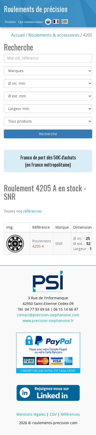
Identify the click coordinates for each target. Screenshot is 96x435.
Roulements (56, 21)
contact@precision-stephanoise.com (48, 314)
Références (70, 414)
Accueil (18, 35)
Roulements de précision (35, 9)
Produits (10, 22)
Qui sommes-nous (30, 22)
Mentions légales (31, 414)
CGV (53, 414)
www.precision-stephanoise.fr (48, 320)
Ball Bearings (65, 21)
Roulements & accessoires (53, 35)
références (32, 211)
